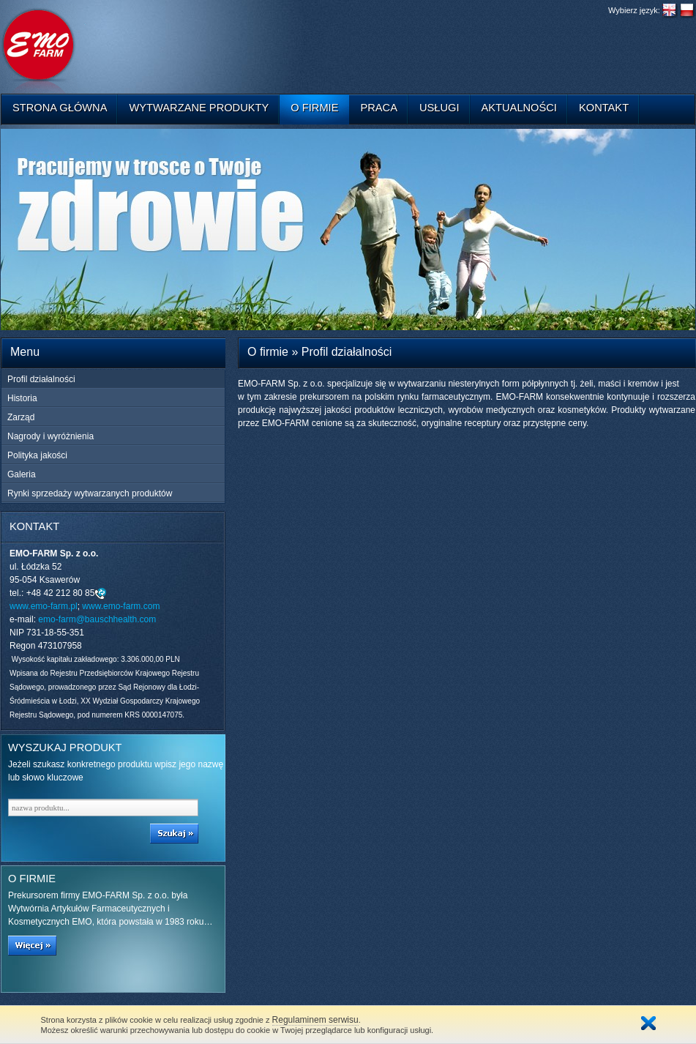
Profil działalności (41, 379)
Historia (22, 398)
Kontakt (604, 107)
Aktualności (519, 107)
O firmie (314, 107)
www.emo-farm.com (121, 606)
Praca (378, 107)
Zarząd (20, 417)
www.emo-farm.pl (44, 606)
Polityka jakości (37, 455)
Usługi (439, 107)
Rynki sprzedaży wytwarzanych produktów (89, 493)
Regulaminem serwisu (315, 1020)
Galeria (21, 474)
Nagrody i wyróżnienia (50, 436)
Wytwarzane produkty (199, 107)
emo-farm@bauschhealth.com (97, 619)
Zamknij (648, 1023)
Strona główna (59, 107)
